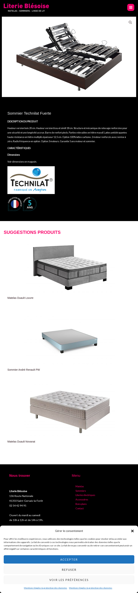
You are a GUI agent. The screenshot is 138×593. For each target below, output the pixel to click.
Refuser (69, 569)
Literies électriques (85, 495)
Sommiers (80, 490)
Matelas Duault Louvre (20, 297)
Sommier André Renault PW (23, 369)
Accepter (69, 559)
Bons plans (81, 503)
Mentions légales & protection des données (45, 588)
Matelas (79, 486)
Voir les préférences (69, 580)
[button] (132, 531)
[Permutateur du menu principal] (130, 7)
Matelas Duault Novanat (21, 441)
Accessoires (81, 499)
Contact (79, 508)
